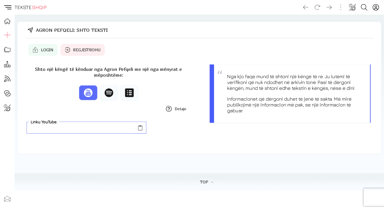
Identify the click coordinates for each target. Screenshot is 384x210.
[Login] (376, 7)
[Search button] (364, 7)
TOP (206, 182)
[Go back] (306, 7)
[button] (7, 7)
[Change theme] (352, 7)
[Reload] (317, 7)
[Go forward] (329, 7)
